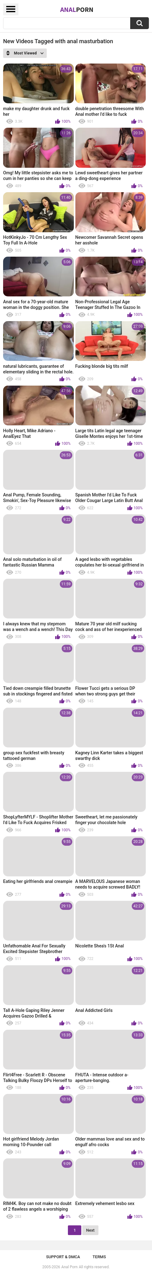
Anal (76, 9)
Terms (99, 1256)
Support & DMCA (63, 1256)
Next (90, 1230)
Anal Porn (69, 1267)
